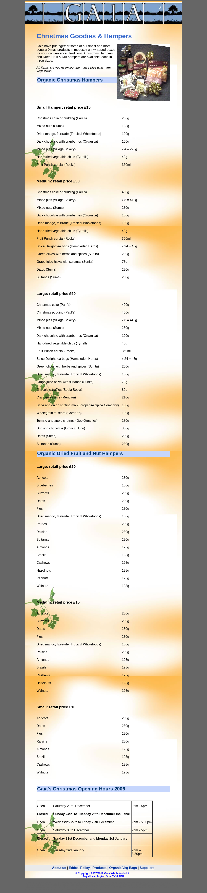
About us (59, 868)
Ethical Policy (79, 868)
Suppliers (147, 868)
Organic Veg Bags (123, 868)
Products (100, 868)
